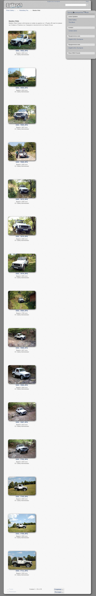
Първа (10, 589)
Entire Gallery (72, 19)
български (57, 1)
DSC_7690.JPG (22, 385)
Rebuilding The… (24, 10)
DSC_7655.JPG (22, 88)
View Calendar (84, 12)
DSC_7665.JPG (22, 125)
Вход (87, 1)
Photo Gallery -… (11, 10)
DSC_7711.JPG (22, 571)
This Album (72, 22)
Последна (59, 592)
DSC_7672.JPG (22, 199)
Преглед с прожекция (73, 12)
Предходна (11, 592)
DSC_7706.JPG (22, 534)
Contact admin (73, 31)
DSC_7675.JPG (22, 236)
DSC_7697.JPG (22, 422)
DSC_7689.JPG (22, 348)
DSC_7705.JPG (22, 497)
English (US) (50, 1)
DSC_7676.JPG (22, 273)
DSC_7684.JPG (22, 311)
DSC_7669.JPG (22, 162)
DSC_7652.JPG (22, 51)
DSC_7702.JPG (22, 459)
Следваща (59, 589)
